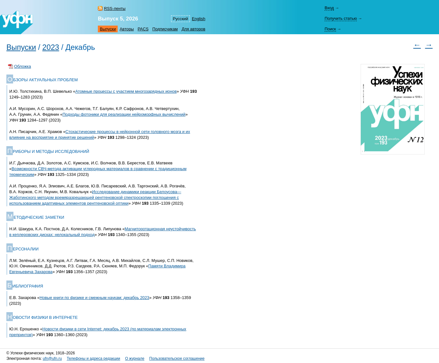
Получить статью (341, 18)
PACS (143, 29)
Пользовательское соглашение (177, 358)
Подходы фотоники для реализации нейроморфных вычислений (123, 114)
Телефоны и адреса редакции (93, 358)
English (198, 18)
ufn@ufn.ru (52, 358)
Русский (180, 18)
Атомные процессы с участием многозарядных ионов (125, 91)
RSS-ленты (114, 8)
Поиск (330, 29)
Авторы (127, 29)
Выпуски (108, 29)
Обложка (22, 66)
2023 (50, 47)
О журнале (134, 358)
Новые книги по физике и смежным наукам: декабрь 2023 (94, 297)
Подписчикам (164, 29)
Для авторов (193, 29)
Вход (329, 7)
